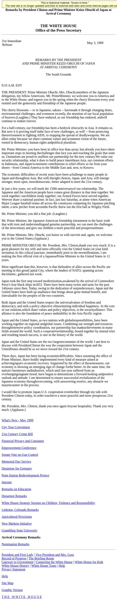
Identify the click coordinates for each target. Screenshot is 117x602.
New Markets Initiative (17, 523)
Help (62, 565)
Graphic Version (12, 590)
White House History (15, 565)
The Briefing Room (41, 558)
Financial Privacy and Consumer (23, 441)
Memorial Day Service (16, 461)
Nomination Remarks (15, 544)
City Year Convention (16, 427)
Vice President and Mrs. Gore (55, 554)
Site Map (7, 583)
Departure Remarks (14, 496)
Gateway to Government (17, 562)
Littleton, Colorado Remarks (20, 509)
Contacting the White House (54, 562)
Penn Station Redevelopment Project (25, 475)
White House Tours (43, 565)
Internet (7, 482)
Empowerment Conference (19, 448)
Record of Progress (14, 558)
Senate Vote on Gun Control (20, 454)
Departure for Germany (17, 468)
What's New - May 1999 (17, 420)
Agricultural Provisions (17, 516)
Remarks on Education (16, 489)
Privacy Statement (13, 569)
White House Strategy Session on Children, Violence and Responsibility (48, 503)
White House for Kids (89, 562)
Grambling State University (19, 530)
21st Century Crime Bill (17, 434)
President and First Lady (17, 554)
